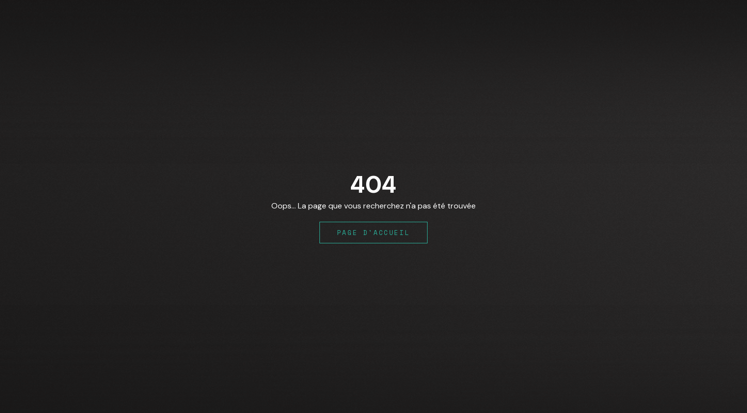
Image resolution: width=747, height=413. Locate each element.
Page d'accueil (373, 232)
